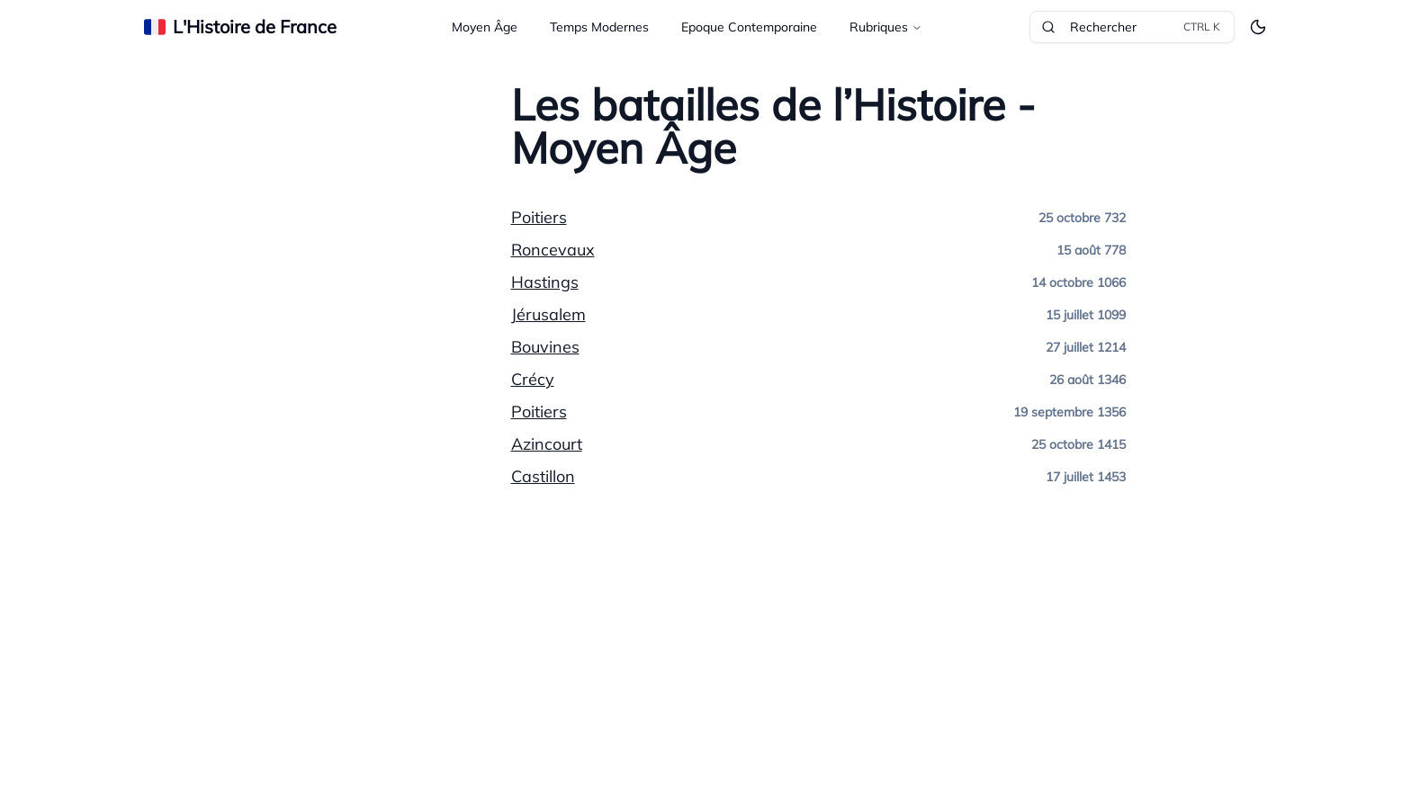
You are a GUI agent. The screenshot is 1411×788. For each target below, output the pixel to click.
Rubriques (885, 27)
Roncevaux (553, 249)
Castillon (543, 476)
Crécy (532, 379)
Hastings (545, 282)
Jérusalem (548, 314)
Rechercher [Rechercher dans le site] (1132, 27)
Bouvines (545, 346)
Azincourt (546, 444)
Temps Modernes (599, 27)
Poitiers (539, 217)
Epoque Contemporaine (749, 27)
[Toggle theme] (1258, 27)
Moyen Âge (484, 27)
